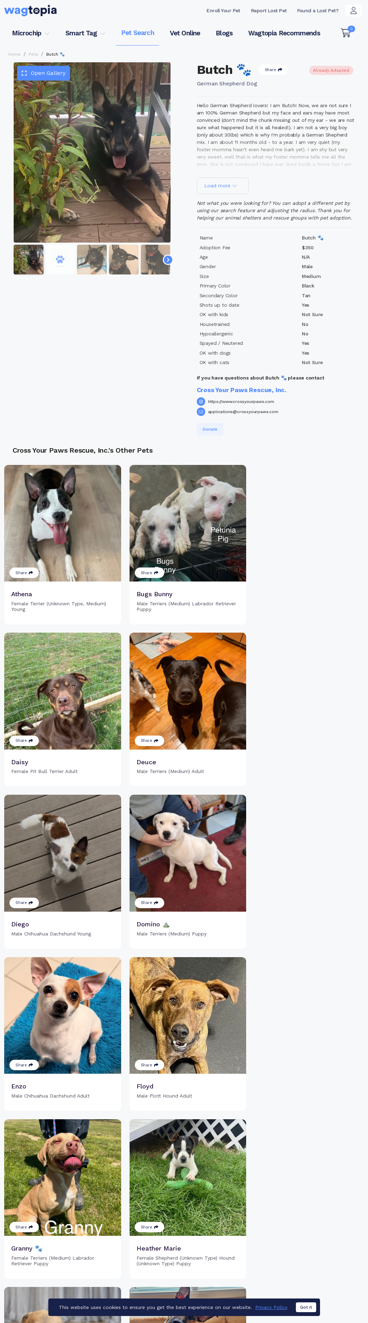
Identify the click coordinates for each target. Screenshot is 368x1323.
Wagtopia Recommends (284, 33)
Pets (33, 54)
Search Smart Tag (232, 1243)
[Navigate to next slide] (168, 260)
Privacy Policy (271, 1308)
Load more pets (184, 1131)
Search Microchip (149, 1251)
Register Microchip (150, 1239)
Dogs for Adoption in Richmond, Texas (49, 1297)
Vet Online (185, 33)
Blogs (224, 33)
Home (14, 54)
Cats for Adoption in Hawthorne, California (174, 1286)
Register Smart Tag (233, 1231)
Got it (306, 1308)
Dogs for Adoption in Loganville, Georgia (281, 1286)
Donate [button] (210, 429)
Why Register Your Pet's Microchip (157, 1224)
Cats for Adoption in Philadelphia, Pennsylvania (59, 1286)
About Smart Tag (230, 1254)
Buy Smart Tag (227, 1220)
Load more (220, 185)
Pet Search (137, 33)
